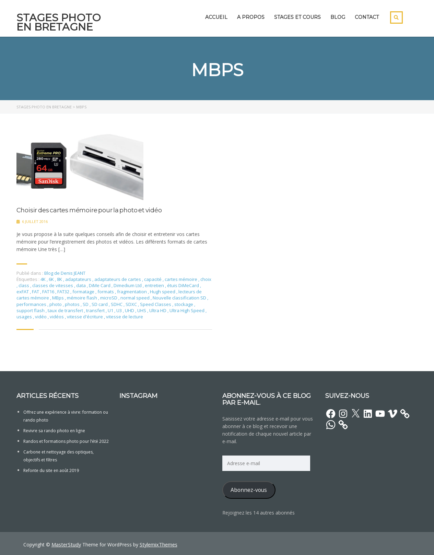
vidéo (41, 317)
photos (73, 304)
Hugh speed (163, 291)
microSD (109, 298)
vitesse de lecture (124, 317)
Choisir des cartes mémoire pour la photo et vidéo (89, 210)
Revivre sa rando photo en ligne (54, 431)
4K (43, 279)
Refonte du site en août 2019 (51, 470)
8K (60, 279)
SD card (100, 304)
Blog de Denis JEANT (64, 273)
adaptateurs (78, 279)
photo (56, 304)
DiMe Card (100, 285)
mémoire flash (82, 298)
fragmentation (132, 291)
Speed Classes (156, 304)
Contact (367, 17)
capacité (153, 279)
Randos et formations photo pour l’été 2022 (66, 441)
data (81, 285)
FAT (36, 291)
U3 (119, 310)
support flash (31, 310)
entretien (155, 285)
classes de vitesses (53, 285)
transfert (96, 310)
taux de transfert (66, 310)
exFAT (23, 291)
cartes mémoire (181, 279)
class (24, 285)
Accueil (216, 17)
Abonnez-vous (249, 490)
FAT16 (48, 291)
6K (52, 279)
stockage (184, 304)
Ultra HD (158, 310)
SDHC (117, 304)
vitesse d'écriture (85, 317)
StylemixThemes (156, 544)
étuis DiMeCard (183, 285)
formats (106, 291)
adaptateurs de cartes (118, 279)
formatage (83, 291)
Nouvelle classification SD (180, 298)
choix (205, 279)
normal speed (135, 298)
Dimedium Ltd (128, 285)
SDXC (132, 304)
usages (24, 317)
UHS (142, 310)
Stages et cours (297, 17)
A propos (251, 17)
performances (31, 304)
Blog (337, 17)
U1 (111, 310)
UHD (130, 310)
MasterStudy (65, 544)
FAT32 (63, 291)
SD (86, 304)
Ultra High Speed (187, 310)
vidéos (57, 317)
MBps (58, 298)
